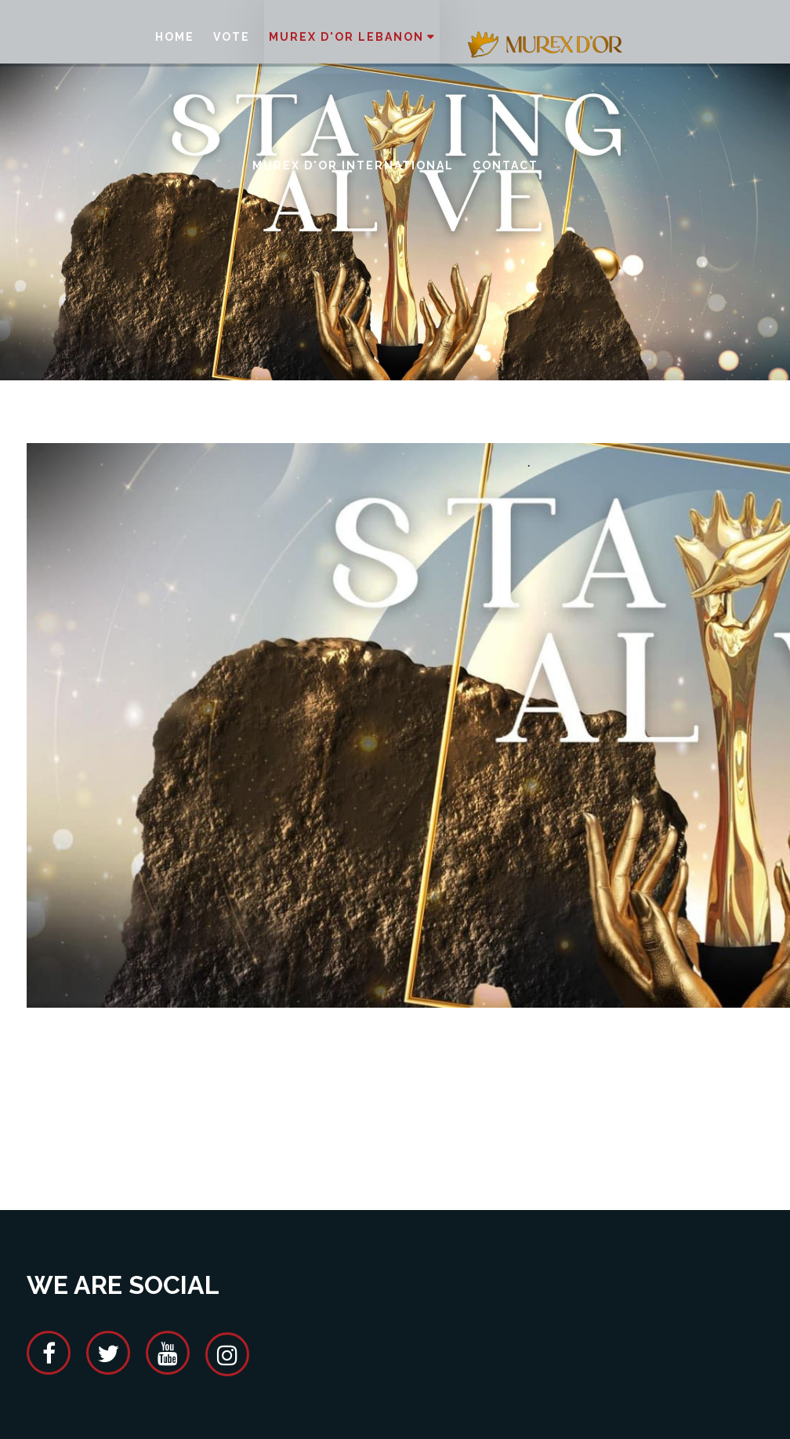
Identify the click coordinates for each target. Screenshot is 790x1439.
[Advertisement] (312, 1105)
